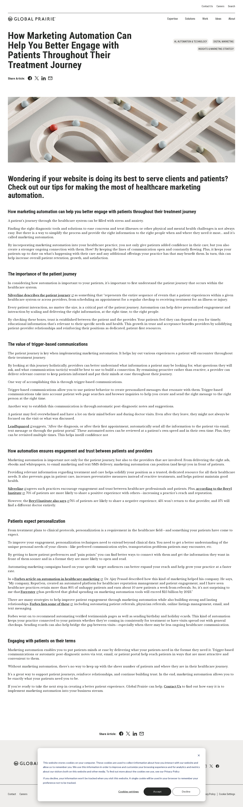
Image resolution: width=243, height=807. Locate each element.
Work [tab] (205, 18)
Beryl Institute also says (47, 501)
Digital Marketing (223, 41)
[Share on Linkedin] (43, 78)
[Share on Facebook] (30, 78)
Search (231, 6)
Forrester (28, 592)
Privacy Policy (208, 794)
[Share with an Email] (50, 78)
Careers (220, 6)
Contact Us (207, 6)
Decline (186, 791)
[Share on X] (37, 78)
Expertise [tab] (172, 18)
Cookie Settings (227, 794)
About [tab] (231, 18)
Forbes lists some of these (49, 604)
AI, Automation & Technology (190, 41)
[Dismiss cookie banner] (199, 756)
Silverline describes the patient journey (39, 295)
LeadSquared (18, 426)
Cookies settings (128, 791)
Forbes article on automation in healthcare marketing (57, 579)
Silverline (15, 488)
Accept (157, 791)
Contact (12, 794)
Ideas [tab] (218, 18)
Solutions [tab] (190, 18)
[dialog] (122, 774)
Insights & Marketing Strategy (216, 48)
